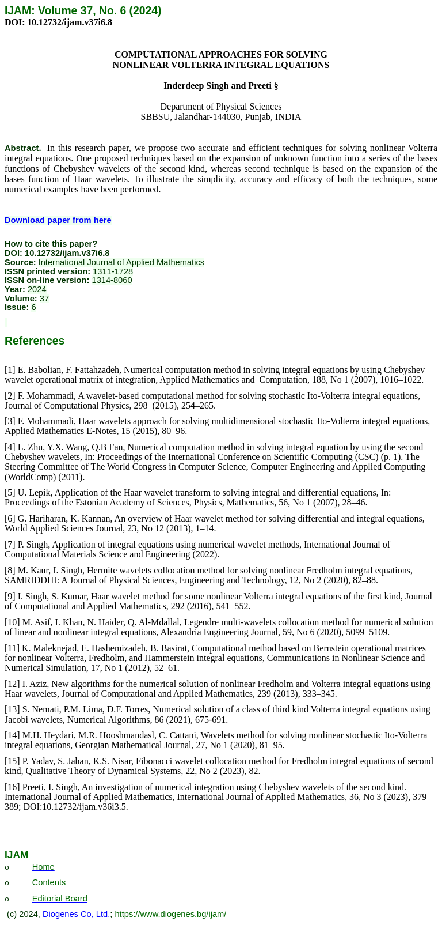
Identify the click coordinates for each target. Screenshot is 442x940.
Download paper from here (58, 220)
